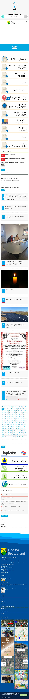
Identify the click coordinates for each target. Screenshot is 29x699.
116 (24, 426)
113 (16, 426)
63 (16, 416)
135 (3, 432)
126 (3, 430)
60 (9, 416)
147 (11, 434)
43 (18, 412)
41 (14, 412)
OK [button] (23, 695)
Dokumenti (3, 603)
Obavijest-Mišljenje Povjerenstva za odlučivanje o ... (10, 176)
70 (9, 418)
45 (23, 412)
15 (4, 408)
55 (21, 414)
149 (17, 434)
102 (11, 424)
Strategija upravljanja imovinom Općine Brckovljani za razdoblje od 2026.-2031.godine (13, 511)
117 (3, 428)
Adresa (14, 13)
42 (16, 412)
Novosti (2, 599)
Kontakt (2, 613)
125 (24, 428)
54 (19, 414)
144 (3, 434)
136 (5, 432)
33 (21, 410)
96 (19, 422)
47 (2, 414)
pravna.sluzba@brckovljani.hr (14, 4)
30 (14, 410)
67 (2, 418)
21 (18, 408)
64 (19, 416)
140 (16, 432)
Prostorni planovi (4, 611)
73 (16, 418)
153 (3, 436)
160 (22, 436)
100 (5, 424)
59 (7, 416)
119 (8, 428)
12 (23, 406)
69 (7, 418)
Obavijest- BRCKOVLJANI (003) (7, 498)
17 (9, 408)
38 (7, 412)
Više (2, 169)
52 (14, 414)
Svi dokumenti (4, 515)
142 (22, 432)
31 (16, 410)
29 (11, 410)
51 (12, 414)
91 (7, 422)
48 (5, 414)
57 (2, 416)
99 (2, 424)
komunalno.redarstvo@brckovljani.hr (8, 564)
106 (22, 424)
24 (25, 408)
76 (23, 418)
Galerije (2, 524)
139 (14, 432)
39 (9, 412)
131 (16, 430)
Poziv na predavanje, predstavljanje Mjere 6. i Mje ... (10, 187)
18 (11, 408)
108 (3, 426)
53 (16, 414)
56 (23, 414)
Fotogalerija (3, 522)
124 (21, 428)
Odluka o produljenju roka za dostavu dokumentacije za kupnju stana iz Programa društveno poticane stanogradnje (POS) (13, 503)
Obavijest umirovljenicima (14, 382)
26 (5, 410)
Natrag (3, 446)
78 (2, 420)
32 (18, 410)
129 (11, 430)
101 (8, 424)
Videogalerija (3, 526)
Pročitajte (14, 48)
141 (19, 432)
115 (21, 426)
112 (13, 426)
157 (14, 436)
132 (19, 430)
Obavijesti (3, 601)
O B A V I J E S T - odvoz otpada (14, 299)
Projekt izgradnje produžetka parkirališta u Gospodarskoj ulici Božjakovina (16, 326)
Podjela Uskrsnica (8, 578)
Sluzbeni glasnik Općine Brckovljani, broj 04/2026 (10, 507)
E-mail (14, 3)
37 (5, 412)
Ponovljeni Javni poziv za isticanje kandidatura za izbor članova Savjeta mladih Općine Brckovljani (16, 393)
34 (23, 410)
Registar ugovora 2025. (6, 494)
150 (19, 434)
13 (25, 406)
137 (8, 432)
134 (24, 430)
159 (19, 436)
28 (9, 410)
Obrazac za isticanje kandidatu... (11, 397)
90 (5, 422)
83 (14, 420)
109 (6, 426)
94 (14, 422)
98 (23, 422)
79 (5, 420)
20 (16, 408)
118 (5, 428)
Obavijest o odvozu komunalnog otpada (15, 217)
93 (12, 422)
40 (12, 412)
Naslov (3, 16)
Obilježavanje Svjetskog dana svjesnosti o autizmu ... (14, 162)
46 (26, 412)
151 (22, 434)
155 (8, 436)
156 (11, 436)
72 (14, 418)
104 (16, 424)
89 (2, 422)
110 (8, 426)
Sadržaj (26, 16)
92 (9, 422)
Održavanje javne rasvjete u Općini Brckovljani (15, 207)
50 (9, 414)
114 (19, 426)
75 (21, 418)
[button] (7, 697)
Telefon (14, 8)
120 (11, 428)
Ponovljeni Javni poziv (22, 399)
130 (14, 430)
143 (25, 432)
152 (25, 434)
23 (23, 408)
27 (7, 410)
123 (19, 428)
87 (23, 420)
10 (19, 406)
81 (9, 420)
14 (2, 408)
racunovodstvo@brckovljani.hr (7, 562)
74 (18, 418)
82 (12, 420)
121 (13, 428)
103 (13, 424)
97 (21, 422)
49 (7, 414)
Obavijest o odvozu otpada (10, 154)
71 (12, 418)
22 (20, 408)
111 (11, 426)
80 (7, 420)
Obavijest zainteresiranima (5, 182)
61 (12, 416)
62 (14, 416)
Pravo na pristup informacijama (7, 606)
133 (22, 430)
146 (8, 434)
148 (14, 434)
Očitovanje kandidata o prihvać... (11, 399)
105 (19, 424)
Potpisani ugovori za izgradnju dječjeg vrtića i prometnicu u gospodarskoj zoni (15, 263)
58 (5, 416)
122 (16, 428)
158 (17, 436)
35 (25, 410)
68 (5, 418)
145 (6, 434)
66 (23, 416)
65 (21, 416)
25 (2, 410)
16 (7, 408)
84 (16, 420)
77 (25, 418)
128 (8, 430)
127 (5, 430)
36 (2, 412)
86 (21, 420)
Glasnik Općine (4, 608)
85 (19, 420)
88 (26, 420)
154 (5, 436)
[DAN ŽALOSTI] (9, 289)
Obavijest (2, 185)
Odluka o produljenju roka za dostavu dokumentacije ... (15, 158)
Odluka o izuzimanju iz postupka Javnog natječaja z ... (10, 180)
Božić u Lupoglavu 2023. (13, 372)
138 (11, 432)
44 (21, 412)
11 (21, 406)
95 (16, 422)
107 (24, 424)
